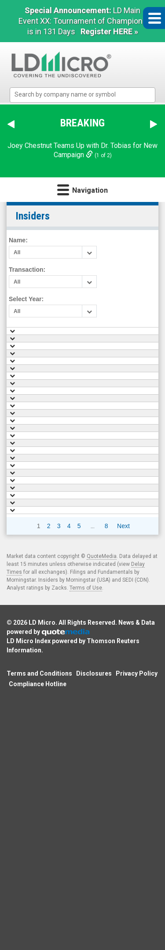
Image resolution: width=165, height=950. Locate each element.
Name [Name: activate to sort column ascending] (109, 334)
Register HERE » (109, 31)
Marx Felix (112, 401)
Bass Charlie (115, 384)
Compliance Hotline (37, 931)
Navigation (82, 189)
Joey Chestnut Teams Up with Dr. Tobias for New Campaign (82, 150)
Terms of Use (86, 835)
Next (123, 773)
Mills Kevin (112, 350)
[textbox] (87, 94)
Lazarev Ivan (114, 417)
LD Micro (42, 870)
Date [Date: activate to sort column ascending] (60, 334)
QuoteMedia (102, 804)
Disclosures (94, 921)
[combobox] (82, 95)
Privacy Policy (137, 921)
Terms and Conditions (39, 921)
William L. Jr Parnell (124, 367)
